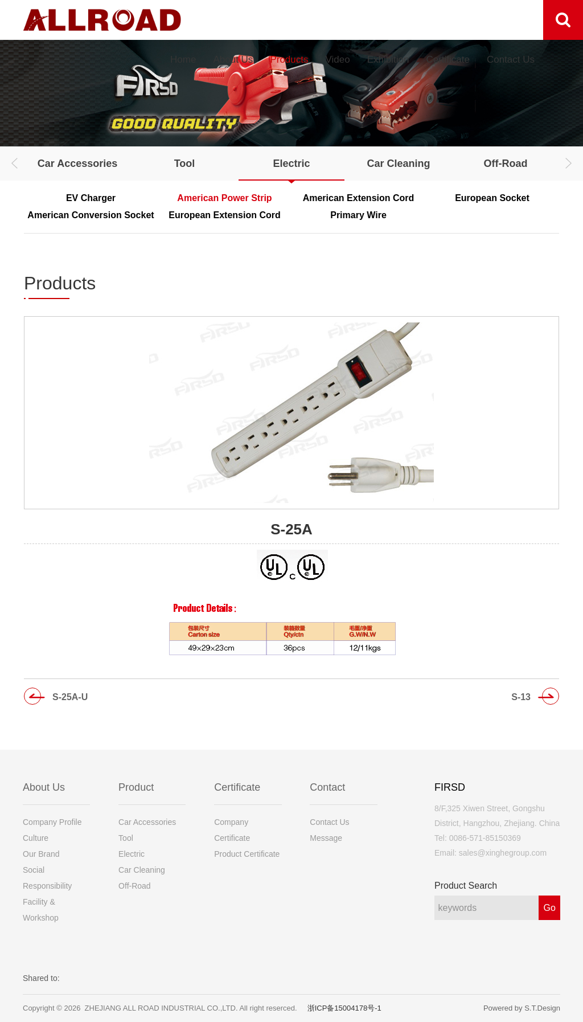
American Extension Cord (358, 198)
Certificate (448, 59)
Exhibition (388, 59)
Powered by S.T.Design (521, 1008)
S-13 (521, 697)
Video (337, 59)
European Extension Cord (224, 215)
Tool (184, 163)
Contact (327, 787)
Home (183, 59)
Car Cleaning (398, 163)
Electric (291, 163)
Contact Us (511, 59)
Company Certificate (232, 830)
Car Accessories (77, 163)
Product (136, 787)
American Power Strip (224, 198)
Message (326, 838)
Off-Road (506, 163)
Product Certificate (247, 854)
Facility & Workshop (41, 909)
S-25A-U (70, 697)
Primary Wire (358, 215)
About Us (233, 59)
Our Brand (41, 854)
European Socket (492, 198)
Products (289, 59)
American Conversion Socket (90, 215)
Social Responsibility (47, 877)
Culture (35, 838)
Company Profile (52, 822)
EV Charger (91, 198)
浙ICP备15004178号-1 (344, 1008)
